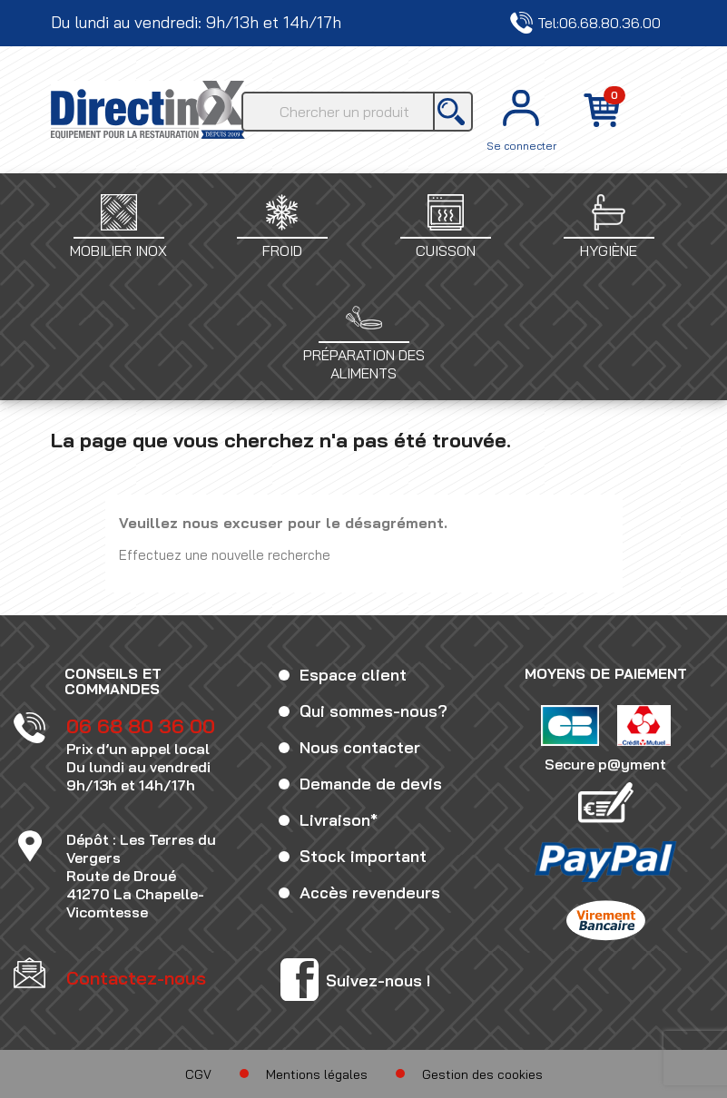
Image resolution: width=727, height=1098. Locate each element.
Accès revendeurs (370, 892)
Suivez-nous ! (378, 980)
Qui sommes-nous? (373, 711)
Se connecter (521, 145)
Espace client (353, 674)
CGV (198, 1074)
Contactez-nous (617, 23)
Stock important (363, 856)
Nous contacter (360, 747)
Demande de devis (371, 783)
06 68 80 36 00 (140, 726)
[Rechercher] (357, 112)
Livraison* (339, 819)
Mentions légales (317, 1074)
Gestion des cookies (482, 1074)
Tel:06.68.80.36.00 (463, 23)
